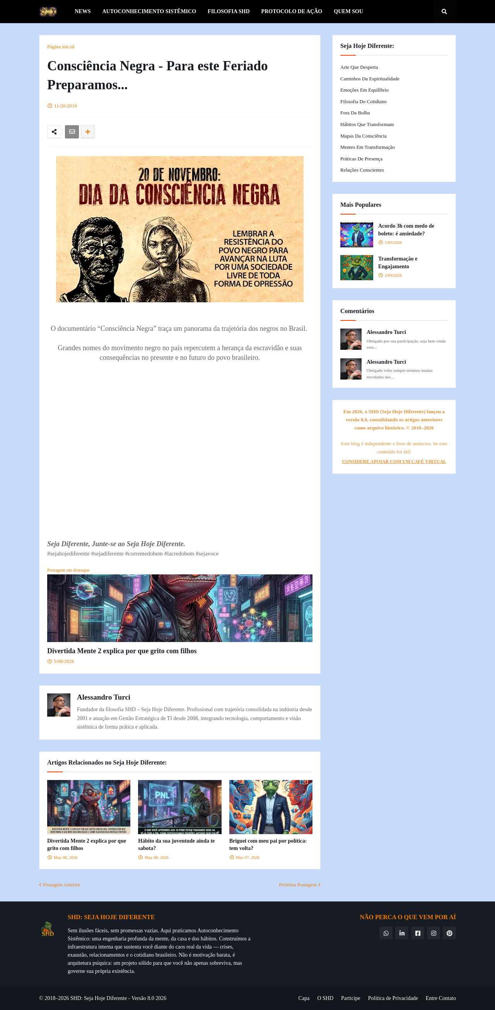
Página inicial (61, 46)
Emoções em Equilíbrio (364, 90)
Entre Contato (441, 998)
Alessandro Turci (103, 697)
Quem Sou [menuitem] (348, 11)
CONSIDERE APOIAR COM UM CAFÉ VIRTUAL (394, 461)
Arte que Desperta (359, 67)
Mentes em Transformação (367, 147)
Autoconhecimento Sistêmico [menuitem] (149, 11)
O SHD (325, 998)
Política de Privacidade (393, 998)
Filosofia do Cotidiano (363, 101)
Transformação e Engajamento (397, 262)
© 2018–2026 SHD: (61, 998)
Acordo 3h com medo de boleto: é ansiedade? (406, 230)
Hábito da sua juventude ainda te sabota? (176, 845)
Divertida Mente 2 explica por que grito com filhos (122, 651)
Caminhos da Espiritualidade (369, 79)
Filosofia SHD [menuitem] (229, 11)
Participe (350, 998)
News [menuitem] (82, 11)
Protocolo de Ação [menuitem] (292, 11)
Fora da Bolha (355, 113)
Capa (304, 998)
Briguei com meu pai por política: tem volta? (268, 845)
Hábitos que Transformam (367, 124)
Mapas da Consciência (363, 136)
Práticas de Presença (361, 159)
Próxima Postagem (298, 884)
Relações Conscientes (362, 170)
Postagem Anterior (61, 884)
